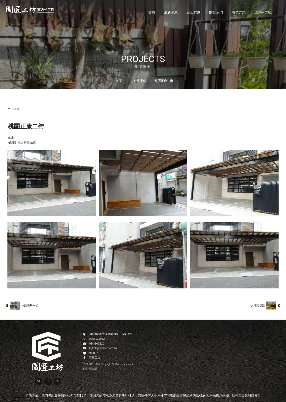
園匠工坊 (94, 357)
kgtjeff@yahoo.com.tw (103, 348)
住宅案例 (140, 80)
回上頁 (13, 109)
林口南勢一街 (22, 306)
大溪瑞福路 (265, 306)
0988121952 (97, 338)
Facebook (194, 337)
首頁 (119, 80)
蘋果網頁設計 (90, 368)
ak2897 (93, 353)
